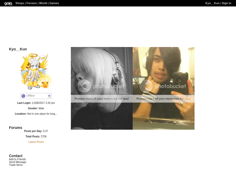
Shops (19, 3)
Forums (32, 3)
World (43, 3)
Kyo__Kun (213, 3)
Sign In (226, 3)
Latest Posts (36, 142)
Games (54, 3)
